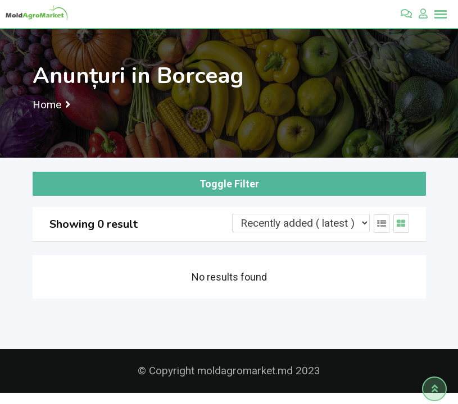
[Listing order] (301, 223)
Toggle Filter (229, 184)
